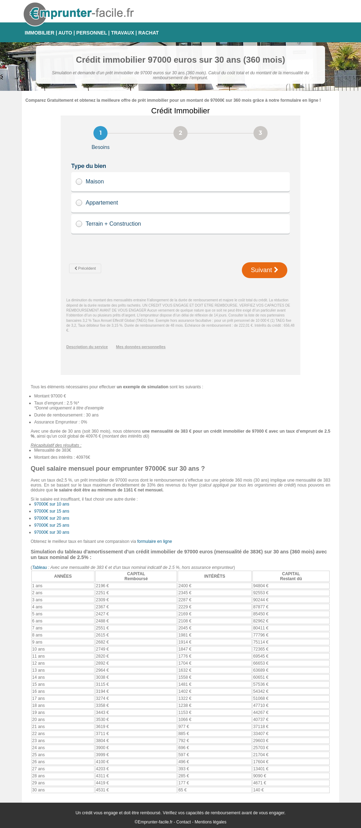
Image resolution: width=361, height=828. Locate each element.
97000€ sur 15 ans (51, 511)
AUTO (65, 33)
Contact (183, 822)
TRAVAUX (122, 33)
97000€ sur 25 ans (51, 525)
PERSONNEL (91, 33)
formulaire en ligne (154, 541)
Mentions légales (210, 822)
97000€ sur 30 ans (51, 532)
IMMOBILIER (39, 33)
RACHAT (148, 33)
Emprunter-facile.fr (155, 822)
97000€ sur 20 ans (51, 518)
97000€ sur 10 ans (51, 504)
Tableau (39, 567)
